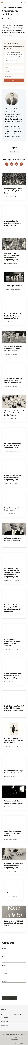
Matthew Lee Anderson (9, 19)
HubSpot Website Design (11, 1044)
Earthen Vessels (14, 152)
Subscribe (14, 80)
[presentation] (25, 2)
